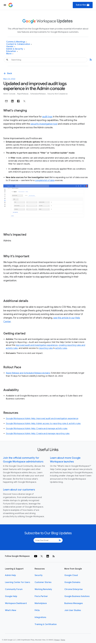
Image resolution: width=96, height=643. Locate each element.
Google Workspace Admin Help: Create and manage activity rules (36, 428)
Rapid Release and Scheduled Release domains (28, 373)
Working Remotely (43, 589)
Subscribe (83, 5)
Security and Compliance (58, 94)
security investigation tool (43, 123)
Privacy (57, 640)
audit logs (47, 116)
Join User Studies (72, 610)
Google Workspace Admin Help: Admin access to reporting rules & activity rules (43, 423)
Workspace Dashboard (16, 603)
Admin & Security (15, 49)
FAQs (37, 610)
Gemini (10, 46)
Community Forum (13, 589)
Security (38, 575)
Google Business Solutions (77, 596)
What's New (10, 610)
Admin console (9, 94)
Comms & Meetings (16, 42)
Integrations (40, 617)
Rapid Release (23, 94)
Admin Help (10, 575)
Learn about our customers (19, 489)
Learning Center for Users (17, 582)
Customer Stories (43, 582)
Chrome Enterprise (73, 589)
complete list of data (44, 180)
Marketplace (41, 603)
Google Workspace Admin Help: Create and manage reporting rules (38, 433)
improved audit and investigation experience (37, 345)
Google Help (11, 596)
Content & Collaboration (19, 44)
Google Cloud (71, 575)
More (9, 54)
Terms (63, 640)
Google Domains (72, 582)
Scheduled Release (38, 94)
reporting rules (46, 348)
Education (12, 51)
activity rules (61, 348)
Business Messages (73, 603)
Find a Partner (41, 596)
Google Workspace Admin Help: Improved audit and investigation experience (42, 418)
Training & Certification (46, 624)
